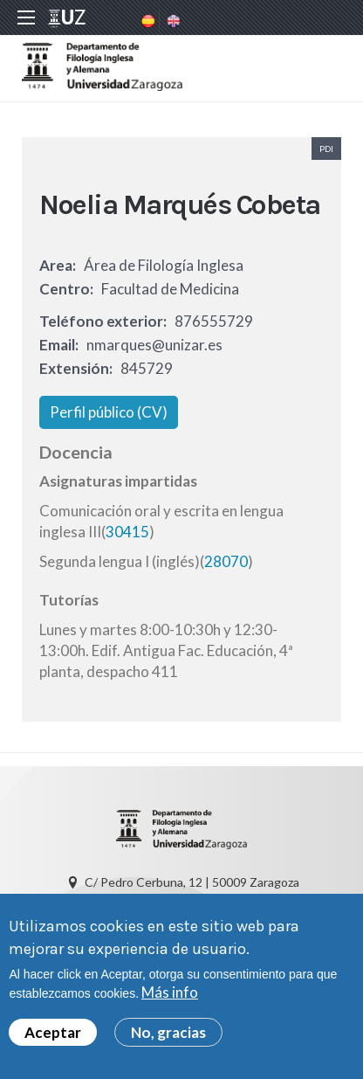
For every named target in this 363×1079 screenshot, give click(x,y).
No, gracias (168, 1033)
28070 (226, 561)
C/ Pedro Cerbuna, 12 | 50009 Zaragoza (192, 882)
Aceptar (52, 1033)
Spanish (146, 21)
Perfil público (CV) (109, 412)
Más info (169, 994)
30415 (127, 531)
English (172, 21)
